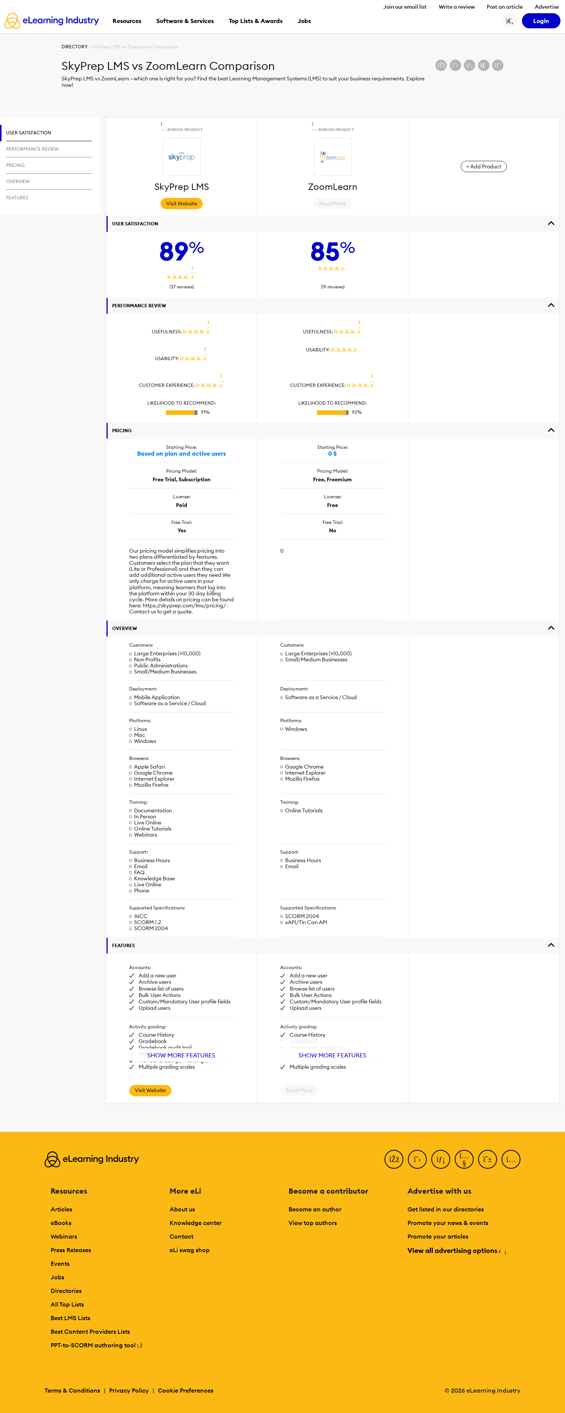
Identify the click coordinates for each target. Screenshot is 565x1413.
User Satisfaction (135, 224)
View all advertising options (456, 1250)
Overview (124, 628)
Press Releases (71, 1250)
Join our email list (405, 6)
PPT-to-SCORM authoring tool (97, 1345)
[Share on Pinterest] (497, 65)
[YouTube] (464, 1159)
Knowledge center (196, 1223)
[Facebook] (393, 1159)
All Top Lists (67, 1304)
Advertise (547, 6)
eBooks (61, 1223)
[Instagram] (511, 1159)
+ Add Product (483, 166)
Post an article (505, 6)
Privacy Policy (129, 1390)
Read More (332, 203)
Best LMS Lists (70, 1318)
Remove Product (181, 127)
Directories (66, 1290)
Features (123, 945)
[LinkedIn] (440, 1159)
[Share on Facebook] (441, 65)
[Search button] (509, 20)
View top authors (313, 1223)
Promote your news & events (448, 1223)
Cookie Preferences (185, 1390)
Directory (75, 46)
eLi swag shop (190, 1250)
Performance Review (139, 305)
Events (60, 1263)
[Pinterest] (487, 1159)
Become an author (315, 1209)
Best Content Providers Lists (90, 1331)
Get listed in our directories (446, 1209)
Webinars (64, 1236)
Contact (181, 1236)
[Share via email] (483, 65)
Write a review (457, 6)
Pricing (121, 430)
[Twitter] (417, 1159)
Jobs (57, 1277)
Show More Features (181, 1055)
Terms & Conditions (72, 1390)
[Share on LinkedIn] (469, 65)
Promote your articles (438, 1236)
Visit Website (181, 203)
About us (182, 1209)
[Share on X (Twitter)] (455, 65)
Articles (61, 1209)
